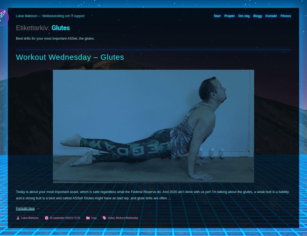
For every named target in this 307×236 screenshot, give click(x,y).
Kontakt (271, 16)
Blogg (257, 16)
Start (217, 16)
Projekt (229, 16)
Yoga (94, 217)
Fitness (286, 16)
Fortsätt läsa (28, 208)
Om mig (243, 16)
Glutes (111, 217)
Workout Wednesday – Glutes (70, 57)
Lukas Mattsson (26, 16)
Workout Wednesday (127, 217)
